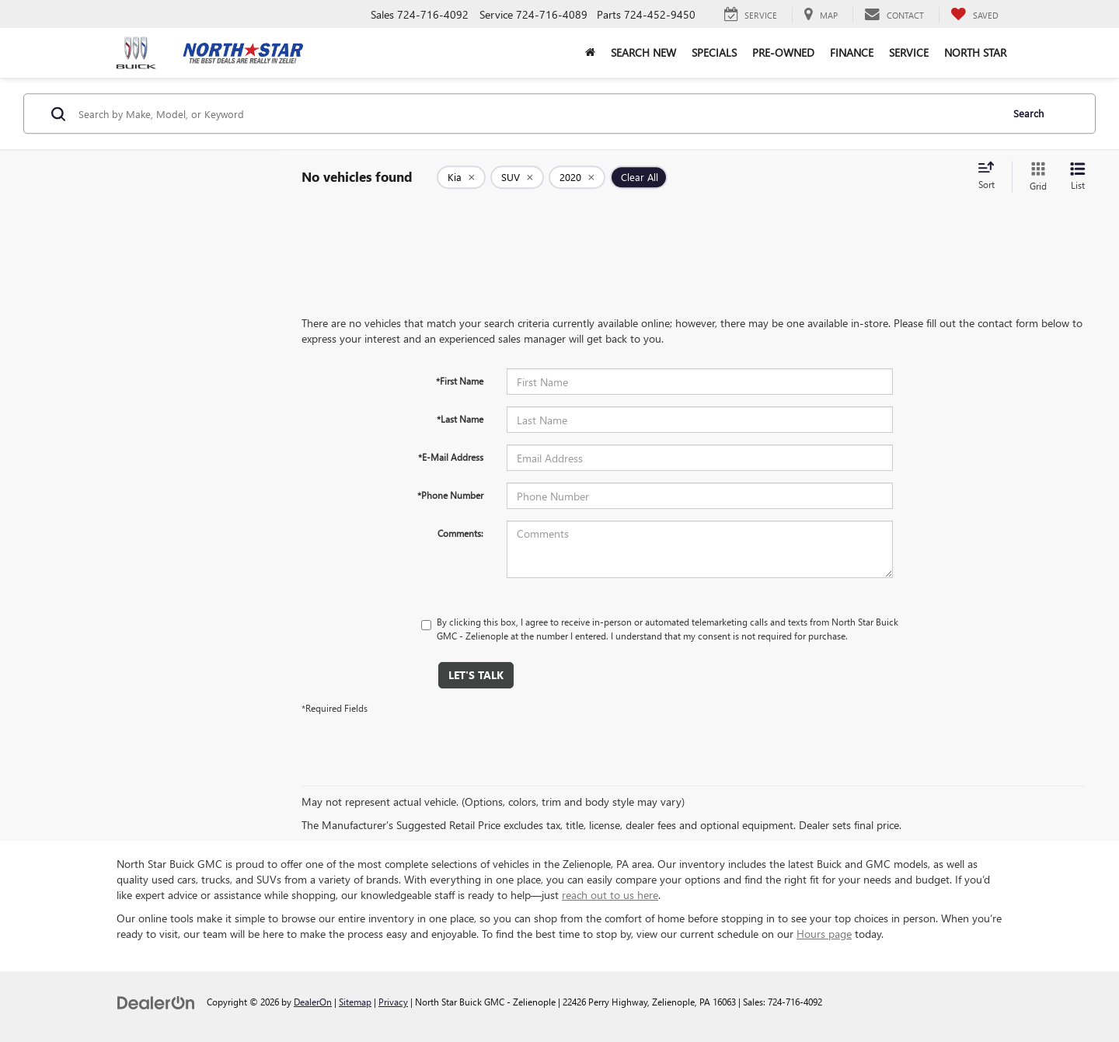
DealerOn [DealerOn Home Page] (313, 1001)
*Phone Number (450, 495)
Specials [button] (714, 52)
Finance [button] (851, 52)
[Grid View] (1035, 177)
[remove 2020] (577, 177)
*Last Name (460, 419)
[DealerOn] (156, 1001)
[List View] (1077, 177)
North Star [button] (975, 52)
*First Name (459, 381)
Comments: (460, 533)
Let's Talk (476, 674)
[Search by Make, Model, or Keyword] (537, 113)
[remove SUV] (517, 177)
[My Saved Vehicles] (974, 15)
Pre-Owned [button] (783, 52)
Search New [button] (643, 52)
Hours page (824, 933)
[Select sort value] (991, 176)
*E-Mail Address (450, 457)
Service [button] (909, 52)
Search (1028, 113)
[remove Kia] (461, 177)
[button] (590, 53)
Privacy (393, 1001)
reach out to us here (610, 894)
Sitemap (355, 1001)
